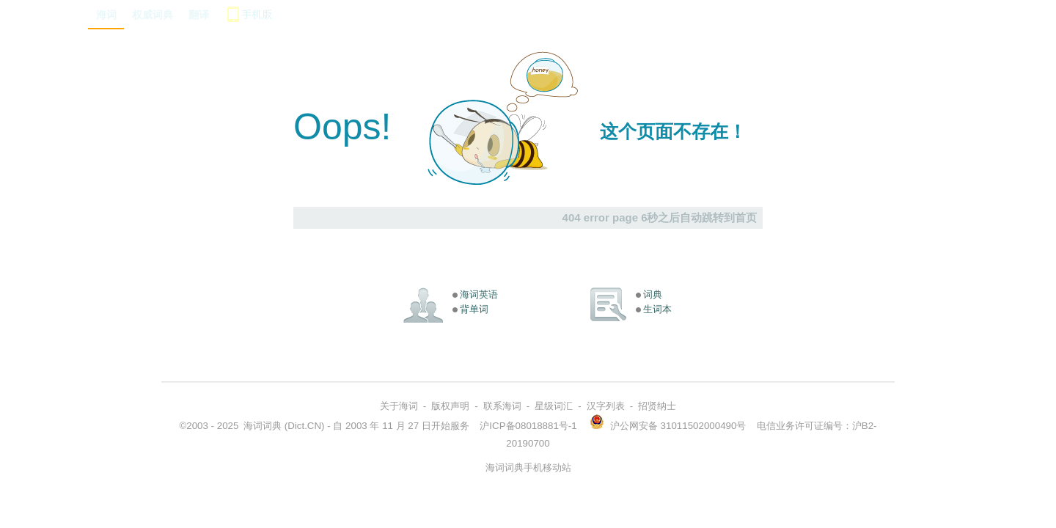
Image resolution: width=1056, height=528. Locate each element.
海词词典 (262, 425)
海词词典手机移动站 (528, 467)
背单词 (474, 309)
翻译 (198, 15)
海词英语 (479, 294)
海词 (106, 15)
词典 (652, 294)
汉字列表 (606, 405)
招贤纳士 (657, 405)
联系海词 (502, 405)
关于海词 (399, 405)
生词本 (657, 309)
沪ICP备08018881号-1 (528, 425)
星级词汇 (554, 405)
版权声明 (450, 405)
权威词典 (152, 15)
